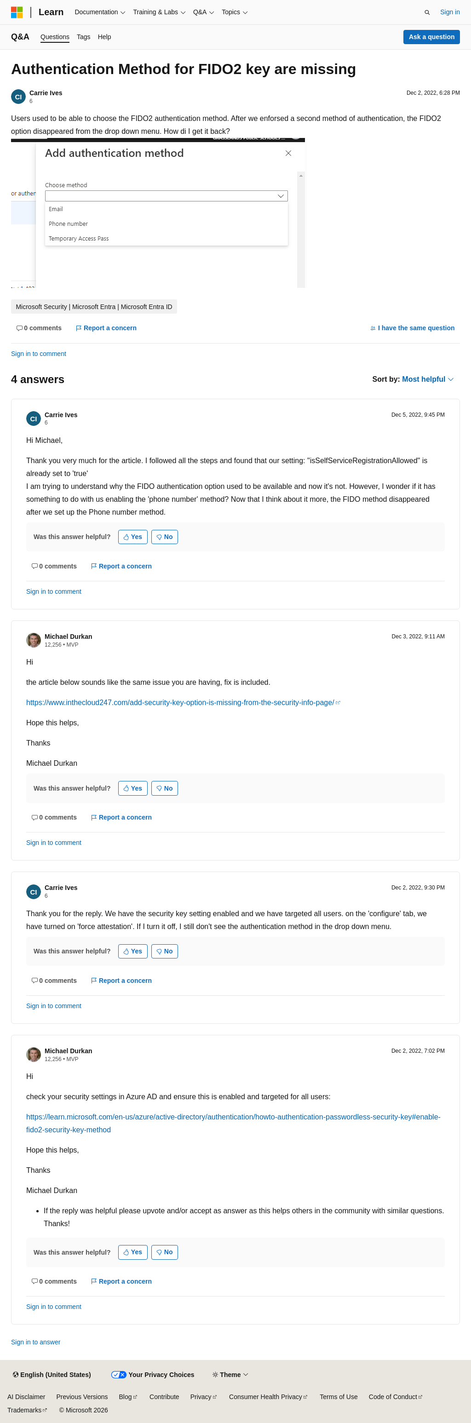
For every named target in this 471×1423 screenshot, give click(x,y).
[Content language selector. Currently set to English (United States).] (51, 1375)
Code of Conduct (393, 1396)
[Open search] (427, 12)
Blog (125, 1396)
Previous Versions (82, 1396)
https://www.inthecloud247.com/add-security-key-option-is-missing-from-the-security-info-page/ (180, 702)
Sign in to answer (35, 1342)
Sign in (450, 12)
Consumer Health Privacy (265, 1396)
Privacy (201, 1396)
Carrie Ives (46, 93)
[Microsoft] (17, 12)
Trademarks (24, 1410)
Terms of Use (338, 1396)
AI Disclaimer (26, 1396)
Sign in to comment (38, 353)
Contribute (164, 1396)
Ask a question (432, 36)
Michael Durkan (68, 636)
